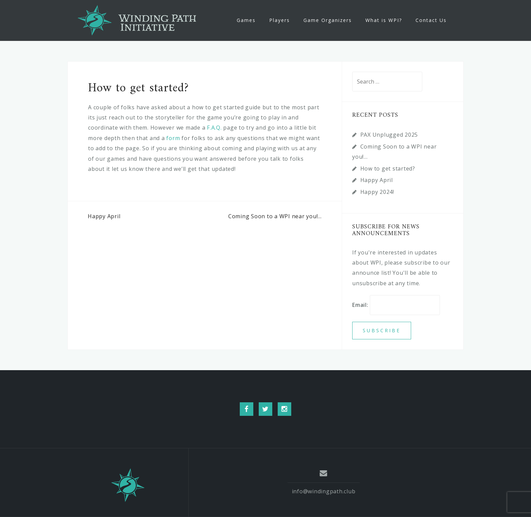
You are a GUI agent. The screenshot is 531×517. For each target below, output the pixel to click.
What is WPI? (383, 20)
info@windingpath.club (324, 491)
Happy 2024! (377, 192)
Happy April (104, 216)
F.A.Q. (214, 127)
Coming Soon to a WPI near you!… (275, 216)
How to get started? (387, 168)
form (174, 138)
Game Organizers (327, 20)
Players (279, 20)
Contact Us (431, 20)
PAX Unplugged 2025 (389, 134)
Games (246, 20)
